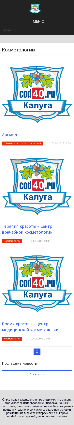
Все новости (37, 374)
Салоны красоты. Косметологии (22, 143)
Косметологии (12, 241)
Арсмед (9, 134)
